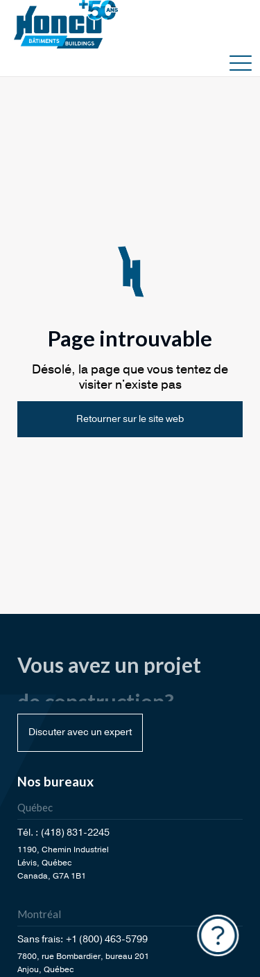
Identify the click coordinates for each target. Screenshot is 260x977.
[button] (240, 62)
